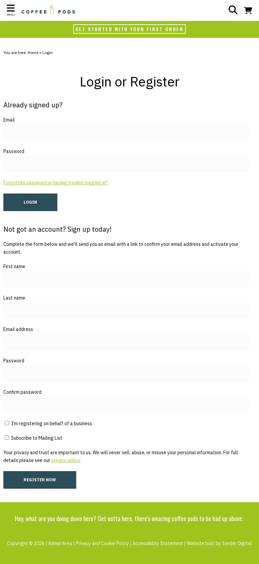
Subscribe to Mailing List (33, 438)
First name (14, 266)
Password (13, 151)
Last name (14, 298)
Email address (18, 329)
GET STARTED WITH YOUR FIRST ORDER (130, 28)
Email (9, 120)
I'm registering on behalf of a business (48, 423)
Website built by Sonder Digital (219, 543)
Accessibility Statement (158, 543)
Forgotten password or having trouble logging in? (55, 183)
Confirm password (22, 392)
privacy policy (65, 460)
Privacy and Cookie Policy (102, 543)
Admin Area (60, 543)
